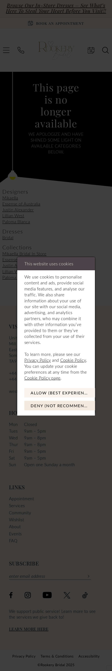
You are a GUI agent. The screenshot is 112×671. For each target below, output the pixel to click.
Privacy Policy (37, 359)
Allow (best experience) (63, 392)
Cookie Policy (73, 359)
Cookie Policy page (42, 377)
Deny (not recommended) (64, 406)
